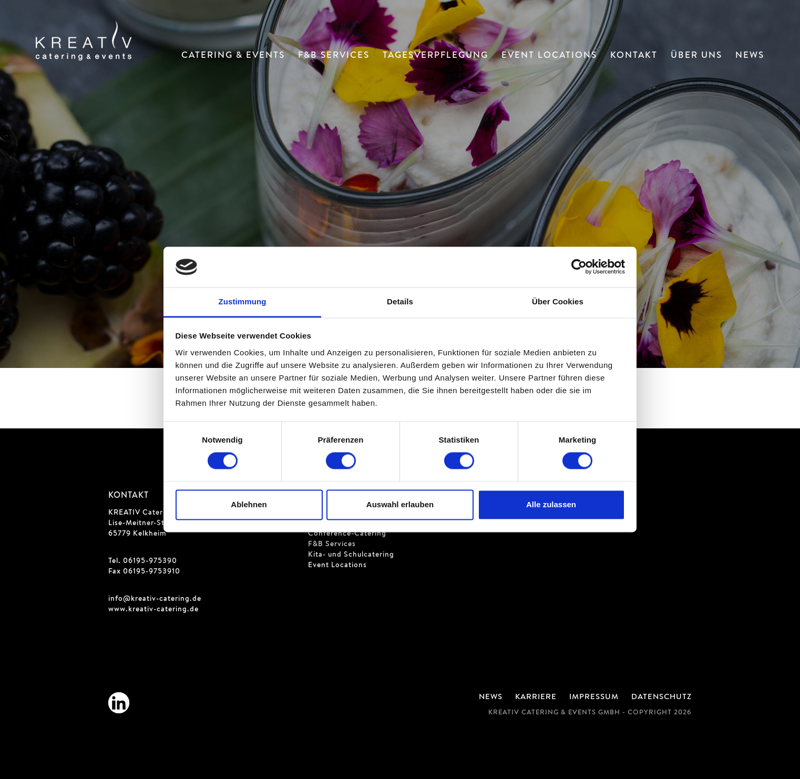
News (749, 56)
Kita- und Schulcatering (351, 555)
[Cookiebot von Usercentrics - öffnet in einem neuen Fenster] (579, 267)
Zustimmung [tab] (242, 301)
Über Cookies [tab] (557, 301)
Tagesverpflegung (435, 56)
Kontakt (634, 56)
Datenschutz (661, 697)
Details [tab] (400, 301)
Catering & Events (233, 56)
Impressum (594, 697)
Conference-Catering (347, 534)
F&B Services (334, 56)
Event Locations (549, 56)
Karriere (536, 697)
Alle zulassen (551, 504)
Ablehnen (248, 504)
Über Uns (696, 56)
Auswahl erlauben (400, 504)
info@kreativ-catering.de (154, 599)
